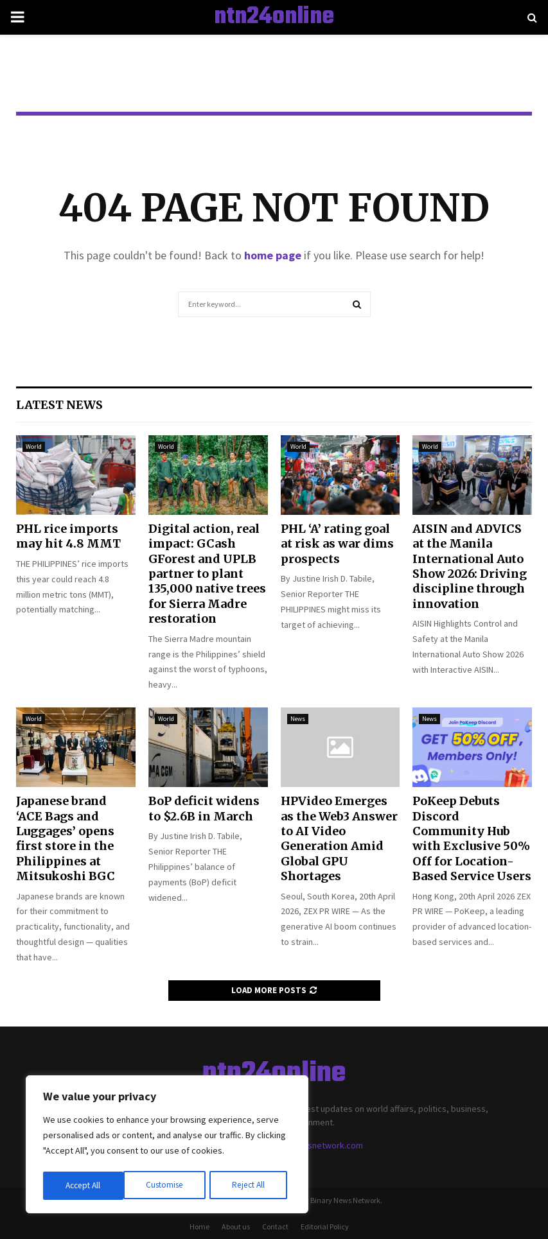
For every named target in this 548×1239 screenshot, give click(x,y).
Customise (84, 1185)
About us (236, 1226)
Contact (275, 1226)
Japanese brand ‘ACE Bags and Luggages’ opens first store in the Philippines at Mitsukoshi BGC (65, 838)
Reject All (168, 1185)
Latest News (59, 404)
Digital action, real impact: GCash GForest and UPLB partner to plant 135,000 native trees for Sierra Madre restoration (207, 573)
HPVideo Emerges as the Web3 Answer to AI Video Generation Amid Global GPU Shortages (339, 838)
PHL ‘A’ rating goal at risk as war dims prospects (337, 543)
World (34, 446)
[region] (167, 1146)
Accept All (251, 1185)
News (297, 719)
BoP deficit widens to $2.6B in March (204, 808)
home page (272, 255)
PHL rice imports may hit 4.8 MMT (68, 536)
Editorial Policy (325, 1226)
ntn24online (274, 17)
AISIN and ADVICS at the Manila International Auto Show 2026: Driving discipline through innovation (469, 566)
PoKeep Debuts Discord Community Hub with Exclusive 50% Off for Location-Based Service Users (471, 838)
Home (199, 1226)
